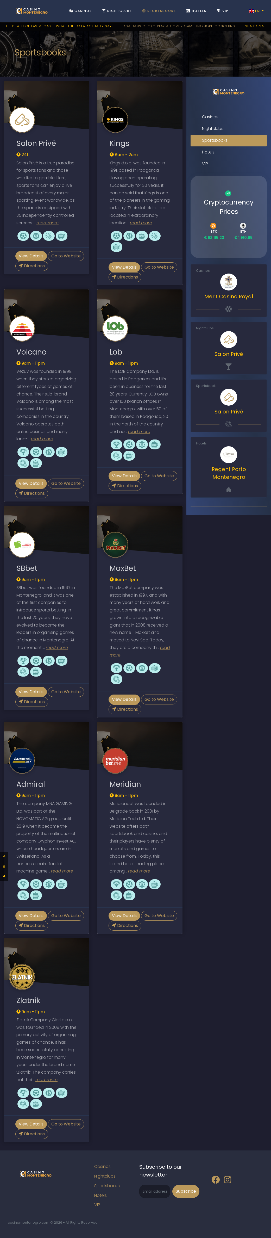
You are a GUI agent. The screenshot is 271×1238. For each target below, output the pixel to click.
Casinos (80, 11)
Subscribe (186, 1191)
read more (47, 223)
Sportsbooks (159, 11)
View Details (31, 256)
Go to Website (66, 256)
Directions (32, 266)
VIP (223, 11)
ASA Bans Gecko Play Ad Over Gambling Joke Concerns (182, 26)
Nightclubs (117, 11)
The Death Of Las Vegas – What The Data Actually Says (61, 26)
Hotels (196, 11)
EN (255, 11)
